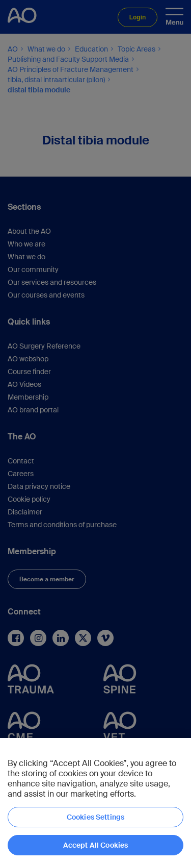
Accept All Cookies (95, 845)
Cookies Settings (95, 817)
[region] (95, 800)
